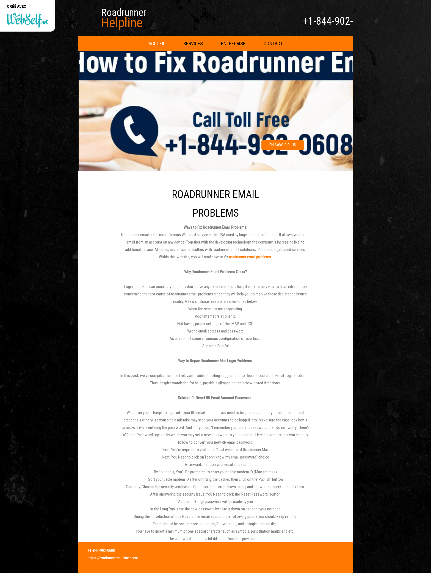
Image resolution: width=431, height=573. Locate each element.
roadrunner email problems (250, 257)
